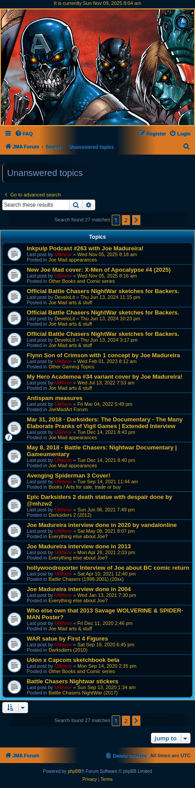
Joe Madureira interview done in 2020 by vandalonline (102, 525)
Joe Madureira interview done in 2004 (79, 589)
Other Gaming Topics (71, 366)
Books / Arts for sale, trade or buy (85, 487)
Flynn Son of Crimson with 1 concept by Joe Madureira (103, 355)
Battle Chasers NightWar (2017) (83, 692)
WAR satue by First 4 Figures (67, 638)
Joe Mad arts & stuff (70, 302)
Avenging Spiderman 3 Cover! (68, 475)
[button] (136, 220)
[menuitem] (24, 133)
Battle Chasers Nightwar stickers (72, 681)
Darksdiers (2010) (68, 650)
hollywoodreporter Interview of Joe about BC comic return (108, 567)
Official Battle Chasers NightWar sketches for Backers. (103, 291)
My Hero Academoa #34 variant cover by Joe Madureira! (105, 376)
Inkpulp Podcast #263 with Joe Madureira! (85, 248)
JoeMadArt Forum (68, 409)
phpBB (74, 771)
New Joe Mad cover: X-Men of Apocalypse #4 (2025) (99, 269)
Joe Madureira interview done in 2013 (79, 546)
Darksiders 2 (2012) (70, 515)
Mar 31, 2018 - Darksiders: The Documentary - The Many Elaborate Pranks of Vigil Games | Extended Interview (105, 422)
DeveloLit (64, 297)
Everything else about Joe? (78, 536)
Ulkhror (63, 254)
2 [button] (125, 220)
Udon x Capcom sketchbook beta (73, 660)
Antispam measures (54, 398)
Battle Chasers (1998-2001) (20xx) (86, 579)
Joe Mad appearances (73, 259)
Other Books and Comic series (82, 281)
